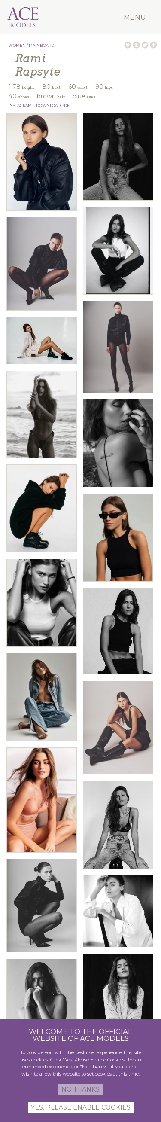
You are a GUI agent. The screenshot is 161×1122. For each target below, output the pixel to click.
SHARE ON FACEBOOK (153, 45)
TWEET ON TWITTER (145, 45)
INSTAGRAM (20, 105)
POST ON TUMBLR (136, 45)
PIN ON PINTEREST (127, 45)
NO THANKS (80, 1089)
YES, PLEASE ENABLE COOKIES (81, 1107)
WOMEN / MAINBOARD (31, 45)
